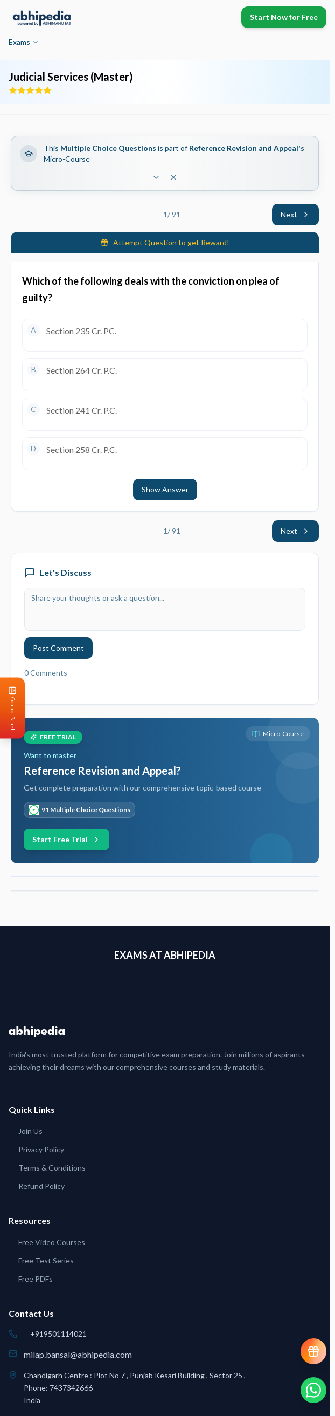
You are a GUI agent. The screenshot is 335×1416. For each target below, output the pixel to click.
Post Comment (58, 647)
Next (295, 214)
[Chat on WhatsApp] (313, 1390)
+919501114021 (58, 1333)
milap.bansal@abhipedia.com (78, 1354)
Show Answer (165, 489)
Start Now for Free (284, 17)
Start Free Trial (66, 839)
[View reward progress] (313, 1351)
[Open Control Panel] (8, 708)
